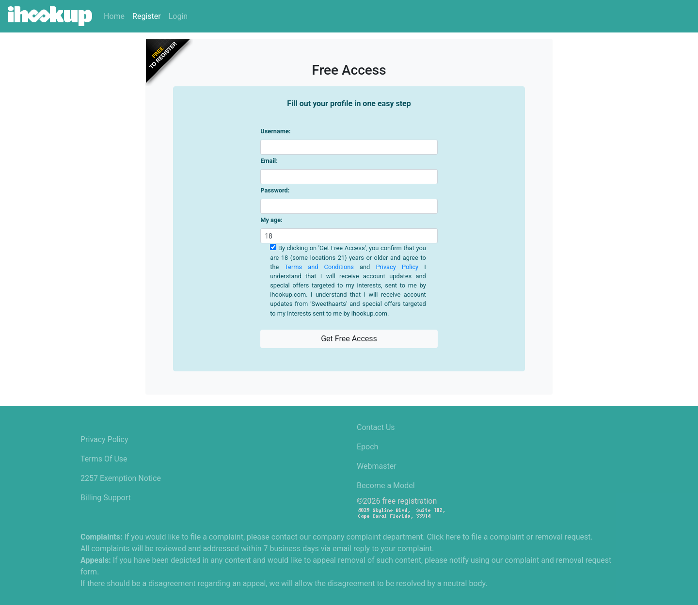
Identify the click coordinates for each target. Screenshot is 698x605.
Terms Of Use (103, 458)
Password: (274, 190)
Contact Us (376, 427)
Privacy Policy (397, 267)
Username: (275, 131)
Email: (269, 160)
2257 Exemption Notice (120, 478)
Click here (444, 536)
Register (146, 16)
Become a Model (386, 485)
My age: (271, 219)
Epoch (367, 446)
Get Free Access (349, 338)
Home (114, 16)
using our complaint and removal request (541, 560)
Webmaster (377, 466)
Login (178, 16)
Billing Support (105, 497)
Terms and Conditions (319, 267)
